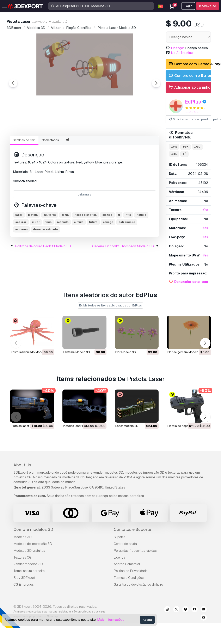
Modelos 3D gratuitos (29, 550)
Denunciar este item (191, 282)
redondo (62, 245)
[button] (205, 343)
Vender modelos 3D (28, 564)
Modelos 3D (22, 537)
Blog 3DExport (24, 578)
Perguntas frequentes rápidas (135, 550)
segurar (20, 245)
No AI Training (182, 53)
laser (19, 237)
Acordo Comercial (127, 564)
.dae (174, 146)
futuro (93, 245)
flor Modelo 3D (125, 352)
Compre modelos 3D (33, 529)
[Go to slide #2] (57, 143)
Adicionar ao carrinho (189, 87)
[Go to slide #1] (30, 143)
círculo (78, 245)
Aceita (147, 620)
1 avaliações (195, 110)
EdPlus (193, 102)
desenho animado (45, 252)
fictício (141, 237)
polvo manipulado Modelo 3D (30, 352)
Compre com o (189, 75)
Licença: (177, 48)
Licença (119, 557)
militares (49, 237)
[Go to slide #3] (83, 143)
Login (188, 6)
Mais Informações (110, 619)
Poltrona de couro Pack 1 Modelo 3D (43, 269)
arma (65, 237)
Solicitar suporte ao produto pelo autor (189, 119)
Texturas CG (22, 557)
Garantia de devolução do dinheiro (138, 584)
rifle (128, 237)
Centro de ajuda (125, 544)
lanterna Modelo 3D (76, 352)
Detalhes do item (24, 163)
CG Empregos (23, 584)
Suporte (119, 537)
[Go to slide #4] (110, 143)
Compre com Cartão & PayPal (189, 64)
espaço (108, 245)
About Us (22, 465)
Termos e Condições (129, 578)
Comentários (50, 163)
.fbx (186, 146)
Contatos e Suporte (132, 529)
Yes (205, 210)
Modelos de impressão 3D (32, 544)
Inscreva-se (207, 6)
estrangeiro (127, 245)
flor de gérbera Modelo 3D (185, 352)
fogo (48, 245)
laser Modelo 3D (126, 426)
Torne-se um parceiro (29, 571)
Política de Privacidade (131, 571)
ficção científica (85, 237)
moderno (21, 252)
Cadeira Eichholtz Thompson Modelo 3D (123, 269)
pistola (33, 237)
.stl (174, 154)
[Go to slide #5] (136, 143)
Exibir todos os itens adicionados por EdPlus (110, 305)
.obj (197, 146)
